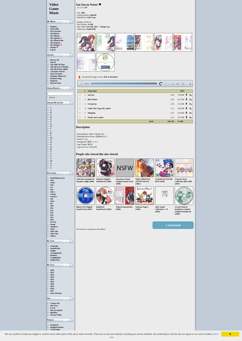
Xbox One (54, 234)
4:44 (172, 95)
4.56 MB (180, 113)
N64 (52, 185)
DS (51, 203)
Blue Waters (92, 99)
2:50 (172, 104)
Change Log (104, 27)
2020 (52, 284)
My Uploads (56, 38)
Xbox (52, 229)
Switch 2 (53, 197)
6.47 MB (180, 99)
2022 (52, 279)
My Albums (55, 36)
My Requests (55, 43)
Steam (52, 224)
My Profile (54, 29)
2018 (52, 289)
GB (51, 199)
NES (52, 180)
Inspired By (55, 260)
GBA (52, 201)
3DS (52, 206)
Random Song (55, 78)
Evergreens (92, 104)
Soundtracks (55, 248)
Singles (53, 251)
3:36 (172, 99)
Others (53, 236)
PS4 (51, 215)
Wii (51, 190)
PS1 (51, 208)
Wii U (52, 192)
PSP (52, 220)
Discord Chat (55, 83)
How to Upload (56, 310)
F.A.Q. (52, 308)
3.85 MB (180, 108)
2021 (52, 282)
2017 (52, 291)
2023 (52, 277)
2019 (52, 286)
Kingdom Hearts (57, 327)
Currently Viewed (57, 71)
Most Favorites (56, 74)
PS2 (51, 210)
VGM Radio (55, 329)
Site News (54, 306)
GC (51, 187)
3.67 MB (180, 117)
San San (91, 95)
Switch (53, 194)
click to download (110, 77)
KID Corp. (91, 17)
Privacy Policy (56, 315)
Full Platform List (57, 178)
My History (54, 33)
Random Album (56, 76)
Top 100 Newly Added (59, 69)
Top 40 (53, 62)
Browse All (54, 60)
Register (53, 26)
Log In (53, 50)
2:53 (172, 113)
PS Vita (53, 222)
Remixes (53, 255)
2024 (52, 275)
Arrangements (56, 253)
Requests (53, 81)
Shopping (91, 113)
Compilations (55, 258)
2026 (52, 270)
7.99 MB (180, 95)
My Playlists (56, 45)
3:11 (172, 108)
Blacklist (53, 313)
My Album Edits (56, 40)
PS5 (51, 217)
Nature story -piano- (96, 117)
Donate (54, 47)
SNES (52, 183)
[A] (64, 76)
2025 (52, 272)
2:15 (172, 117)
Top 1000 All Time (57, 64)
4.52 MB (180, 104)
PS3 (51, 213)
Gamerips (54, 246)
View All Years (56, 293)
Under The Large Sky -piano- (99, 108)
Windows (54, 227)
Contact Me (55, 303)
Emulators (54, 325)
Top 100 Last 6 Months (59, 67)
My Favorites (55, 31)
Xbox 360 (54, 231)
